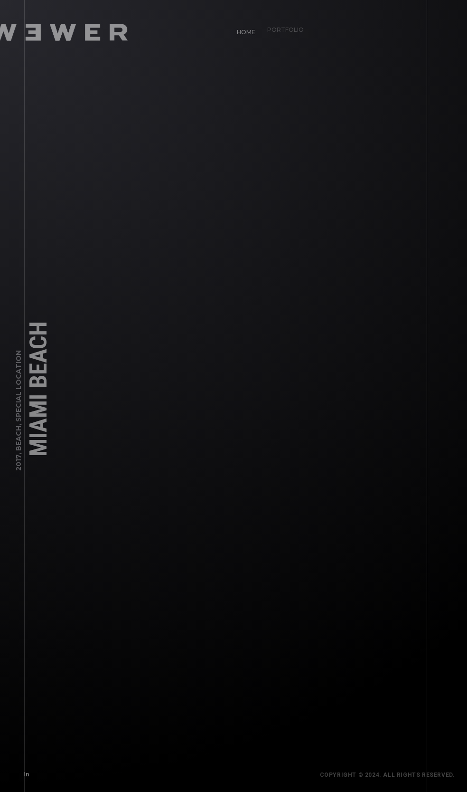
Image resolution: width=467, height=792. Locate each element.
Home (243, 28)
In (23, 771)
